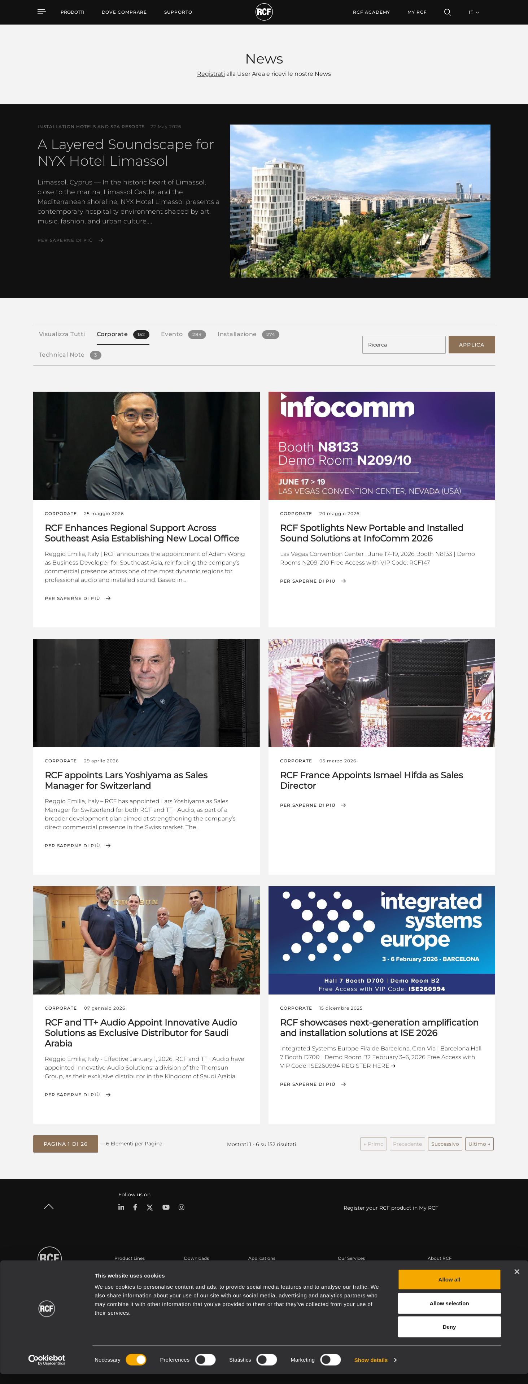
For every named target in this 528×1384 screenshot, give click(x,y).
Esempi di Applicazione (273, 1269)
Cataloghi (194, 1269)
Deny (449, 1336)
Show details (371, 1370)
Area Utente (351, 1269)
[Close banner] (516, 1281)
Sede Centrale (443, 1269)
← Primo (373, 1142)
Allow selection (449, 1313)
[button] (66, 1142)
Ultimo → (479, 1142)
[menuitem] (124, 12)
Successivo (445, 1142)
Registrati (211, 73)
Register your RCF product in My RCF (391, 1205)
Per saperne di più (65, 240)
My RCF (417, 12)
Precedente (407, 1142)
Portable (123, 1269)
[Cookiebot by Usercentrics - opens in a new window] (46, 1370)
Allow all (449, 1289)
